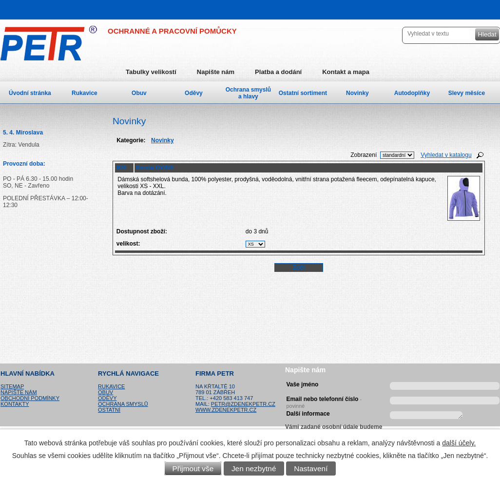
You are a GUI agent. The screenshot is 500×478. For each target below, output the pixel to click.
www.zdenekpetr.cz (225, 410)
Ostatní (109, 410)
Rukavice (84, 93)
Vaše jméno (302, 384)
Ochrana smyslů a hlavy (248, 93)
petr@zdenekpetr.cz (243, 404)
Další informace (307, 413)
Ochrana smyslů (123, 404)
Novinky (357, 93)
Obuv (139, 93)
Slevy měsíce (466, 93)
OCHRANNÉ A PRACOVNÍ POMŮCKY (172, 31)
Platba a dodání (278, 72)
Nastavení (310, 468)
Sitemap (12, 386)
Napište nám (215, 72)
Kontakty (14, 404)
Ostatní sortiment (303, 93)
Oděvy (194, 93)
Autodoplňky (412, 93)
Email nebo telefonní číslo (324, 401)
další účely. (459, 443)
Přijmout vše (193, 468)
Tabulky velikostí (151, 72)
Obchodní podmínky (29, 398)
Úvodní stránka (30, 93)
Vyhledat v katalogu (446, 155)
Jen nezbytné (253, 468)
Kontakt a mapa (345, 72)
